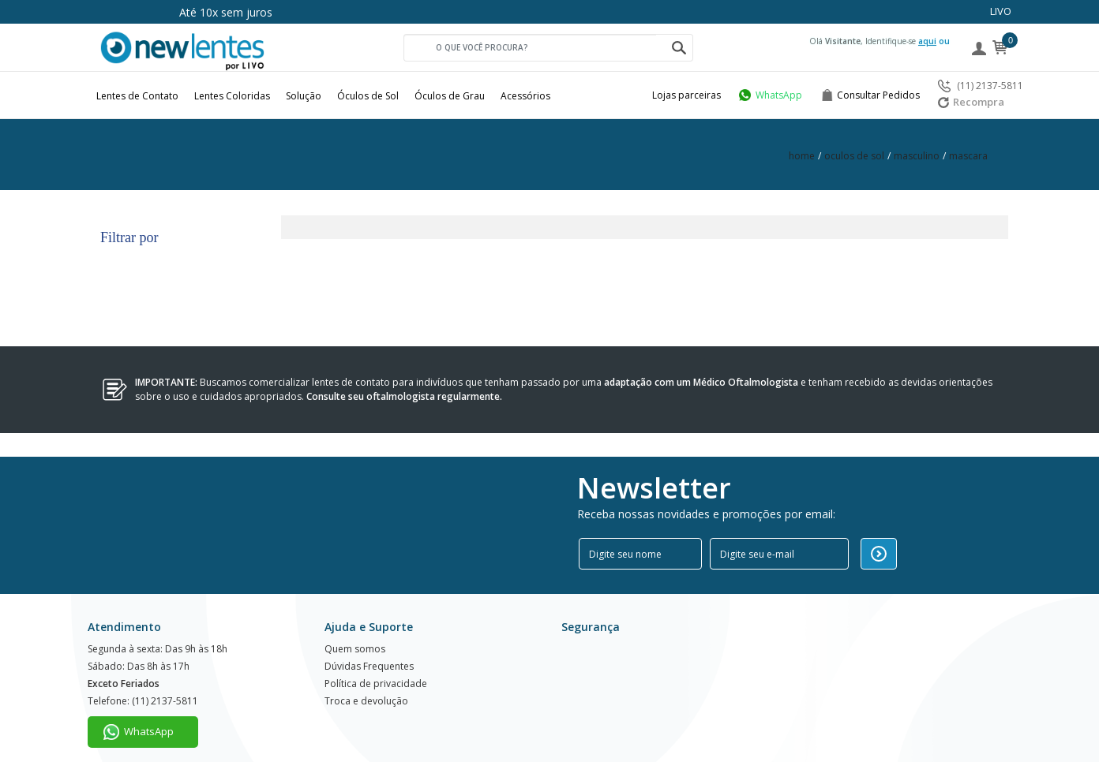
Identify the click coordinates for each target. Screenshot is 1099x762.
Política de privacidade (375, 662)
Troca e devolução (366, 681)
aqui (927, 41)
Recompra (971, 102)
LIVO (1000, 11)
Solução (303, 96)
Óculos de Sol (368, 96)
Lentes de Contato (137, 96)
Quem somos (354, 624)
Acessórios (525, 96)
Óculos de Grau (449, 96)
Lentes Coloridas (232, 96)
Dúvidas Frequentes (369, 643)
